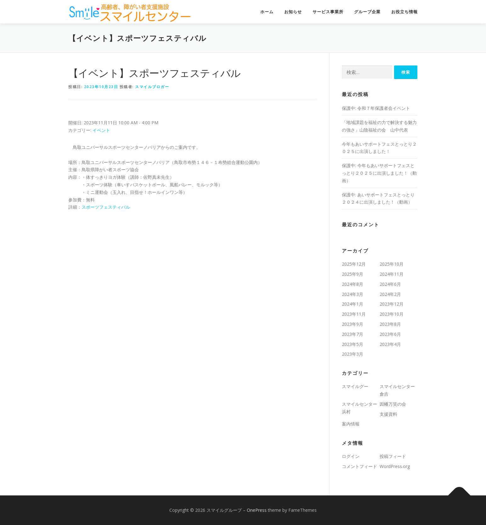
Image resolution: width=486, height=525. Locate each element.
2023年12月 (392, 304)
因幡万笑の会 (393, 404)
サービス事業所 (328, 11)
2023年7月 (352, 334)
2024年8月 (352, 284)
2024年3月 (352, 294)
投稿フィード (393, 456)
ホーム (267, 11)
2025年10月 (392, 264)
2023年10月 (392, 314)
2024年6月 (390, 284)
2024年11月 (392, 274)
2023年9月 (352, 324)
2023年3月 (352, 354)
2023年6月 (390, 334)
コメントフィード (359, 466)
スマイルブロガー (152, 86)
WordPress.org (395, 466)
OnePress (257, 510)
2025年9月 (352, 274)
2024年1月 (352, 304)
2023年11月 (354, 314)
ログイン (350, 456)
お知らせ (293, 11)
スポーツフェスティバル (106, 207)
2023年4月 (390, 344)
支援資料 (388, 414)
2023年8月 (390, 324)
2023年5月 (352, 344)
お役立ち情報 (404, 11)
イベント (101, 130)
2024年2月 (390, 294)
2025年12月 (354, 264)
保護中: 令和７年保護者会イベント (376, 108)
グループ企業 (367, 11)
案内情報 (350, 424)
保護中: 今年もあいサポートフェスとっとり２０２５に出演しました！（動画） (379, 172)
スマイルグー (355, 386)
